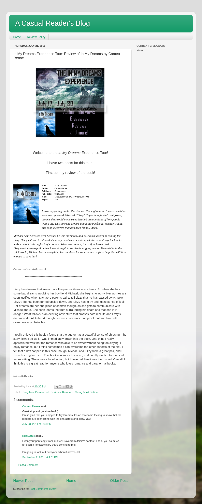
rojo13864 (28, 435)
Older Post (119, 480)
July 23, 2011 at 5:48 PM (36, 423)
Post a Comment (28, 464)
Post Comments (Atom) (43, 488)
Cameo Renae (31, 406)
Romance (68, 392)
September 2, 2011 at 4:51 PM (40, 457)
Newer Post (23, 480)
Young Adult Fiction (86, 392)
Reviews (55, 392)
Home (17, 37)
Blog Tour (28, 392)
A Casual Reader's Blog (52, 23)
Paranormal (42, 392)
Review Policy (36, 37)
